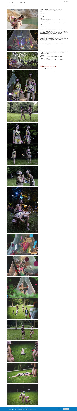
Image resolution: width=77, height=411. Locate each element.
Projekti (9, 5)
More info (34, 409)
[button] (22, 19)
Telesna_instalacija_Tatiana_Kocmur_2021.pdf (48, 66)
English (64, 1)
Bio (14, 5)
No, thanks (66, 409)
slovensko (67, 1)
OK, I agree (60, 409)
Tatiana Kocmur (16, 3)
